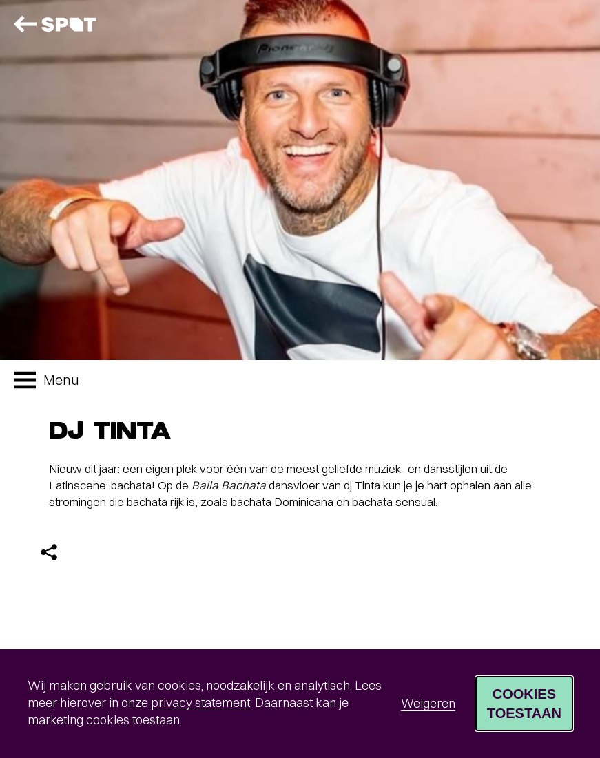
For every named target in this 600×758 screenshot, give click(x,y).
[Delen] (48, 552)
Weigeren (428, 703)
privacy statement (200, 702)
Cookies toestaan (524, 703)
